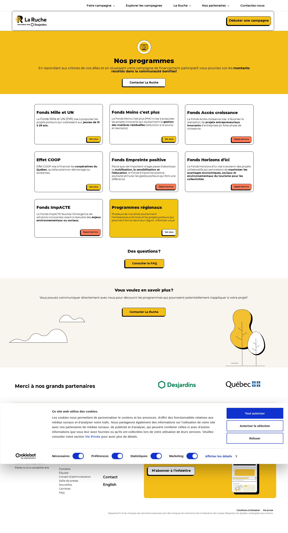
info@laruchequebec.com (177, 414)
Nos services (23, 453)
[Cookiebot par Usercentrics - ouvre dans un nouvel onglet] (25, 525)
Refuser (254, 507)
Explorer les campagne (69, 446)
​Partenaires (110, 457)
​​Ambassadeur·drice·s (116, 465)
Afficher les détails (218, 525)
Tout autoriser (255, 482)
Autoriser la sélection (255, 495)
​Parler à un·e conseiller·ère (32, 470)
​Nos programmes (26, 457)
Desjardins (110, 453)
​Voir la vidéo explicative (30, 466)
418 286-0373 (101, 414)
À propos (64, 471)
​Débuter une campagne (30, 462)
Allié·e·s (108, 461)
